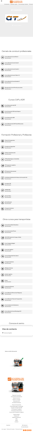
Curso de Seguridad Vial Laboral (11, 255)
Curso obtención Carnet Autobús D (12, 81)
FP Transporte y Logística (13, 4)
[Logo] (16, 2)
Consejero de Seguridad (10, 146)
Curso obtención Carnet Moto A (11, 56)
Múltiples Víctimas (9, 268)
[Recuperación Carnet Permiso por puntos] (2, 88)
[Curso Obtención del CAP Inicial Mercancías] (2, 124)
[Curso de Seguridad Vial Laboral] (2, 256)
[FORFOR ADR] (2, 190)
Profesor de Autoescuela (10, 152)
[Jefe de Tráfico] (2, 196)
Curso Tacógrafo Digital (10, 243)
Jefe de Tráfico (8, 195)
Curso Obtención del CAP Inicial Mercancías (14, 123)
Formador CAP (8, 183)
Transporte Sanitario (9, 208)
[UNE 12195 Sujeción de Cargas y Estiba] (2, 237)
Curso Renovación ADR (10, 117)
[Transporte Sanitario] (2, 208)
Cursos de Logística (9, 249)
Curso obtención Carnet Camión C (12, 69)
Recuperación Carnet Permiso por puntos (13, 87)
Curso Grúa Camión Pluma (10, 231)
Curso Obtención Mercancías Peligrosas (13, 292)
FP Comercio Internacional (10, 171)
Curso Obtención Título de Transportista (13, 298)
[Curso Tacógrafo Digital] (2, 244)
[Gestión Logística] (2, 274)
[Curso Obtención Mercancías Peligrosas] (2, 293)
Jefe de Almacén (8, 202)
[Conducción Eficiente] (2, 287)
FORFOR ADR (7, 189)
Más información (8, 64)
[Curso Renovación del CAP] (2, 105)
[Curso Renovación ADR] (2, 118)
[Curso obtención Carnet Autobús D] (2, 82)
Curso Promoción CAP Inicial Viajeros (13, 111)
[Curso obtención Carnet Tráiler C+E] (2, 75)
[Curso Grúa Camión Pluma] (2, 231)
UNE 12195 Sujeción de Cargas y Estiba (13, 237)
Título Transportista (6, 4)
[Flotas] (2, 281)
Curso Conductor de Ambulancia (12, 305)
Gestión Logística (8, 274)
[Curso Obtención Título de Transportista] (2, 299)
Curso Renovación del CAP (10, 105)
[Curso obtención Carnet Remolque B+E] (2, 311)
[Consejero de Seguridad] (2, 147)
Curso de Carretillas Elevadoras (11, 224)
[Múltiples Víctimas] (2, 268)
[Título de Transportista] (2, 141)
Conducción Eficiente (9, 286)
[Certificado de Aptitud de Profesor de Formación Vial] (2, 178)
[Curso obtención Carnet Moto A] (2, 57)
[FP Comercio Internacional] (2, 171)
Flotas (6, 280)
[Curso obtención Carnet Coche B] (2, 63)
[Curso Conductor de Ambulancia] (2, 305)
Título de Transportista (10, 140)
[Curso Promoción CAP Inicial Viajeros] (2, 112)
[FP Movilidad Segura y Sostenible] (2, 159)
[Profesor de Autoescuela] (2, 153)
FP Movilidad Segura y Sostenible (23, 4)
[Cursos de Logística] (2, 250)
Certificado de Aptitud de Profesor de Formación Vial (16, 177)
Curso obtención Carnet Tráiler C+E (12, 75)
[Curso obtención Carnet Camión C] (2, 69)
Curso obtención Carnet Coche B (12, 62)
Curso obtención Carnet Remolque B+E (13, 311)
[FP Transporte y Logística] (2, 165)
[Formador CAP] (2, 184)
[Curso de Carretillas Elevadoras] (2, 225)
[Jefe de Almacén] (2, 202)
